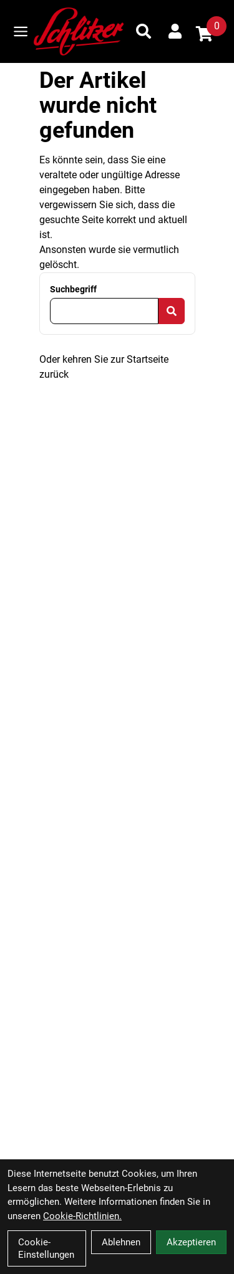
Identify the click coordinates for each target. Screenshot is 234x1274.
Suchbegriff (73, 289)
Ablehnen (121, 1242)
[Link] (20, 31)
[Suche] (143, 31)
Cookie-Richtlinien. (82, 1216)
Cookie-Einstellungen (46, 1248)
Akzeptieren (191, 1242)
